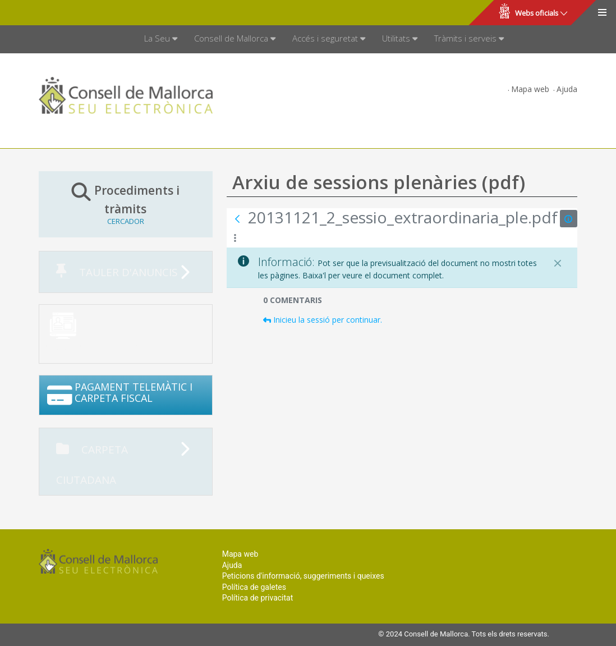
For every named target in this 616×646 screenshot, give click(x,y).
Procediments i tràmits (126, 204)
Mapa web (530, 89)
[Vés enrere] (237, 219)
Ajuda (567, 89)
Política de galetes (254, 587)
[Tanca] (558, 263)
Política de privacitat (257, 597)
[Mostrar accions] (235, 238)
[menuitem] (160, 39)
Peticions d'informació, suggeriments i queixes (303, 575)
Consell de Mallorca (47, 13)
